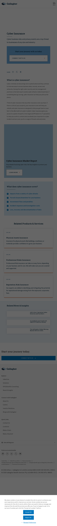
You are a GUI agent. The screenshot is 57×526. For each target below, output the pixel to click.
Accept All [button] (28, 512)
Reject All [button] (28, 518)
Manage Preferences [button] (29, 523)
